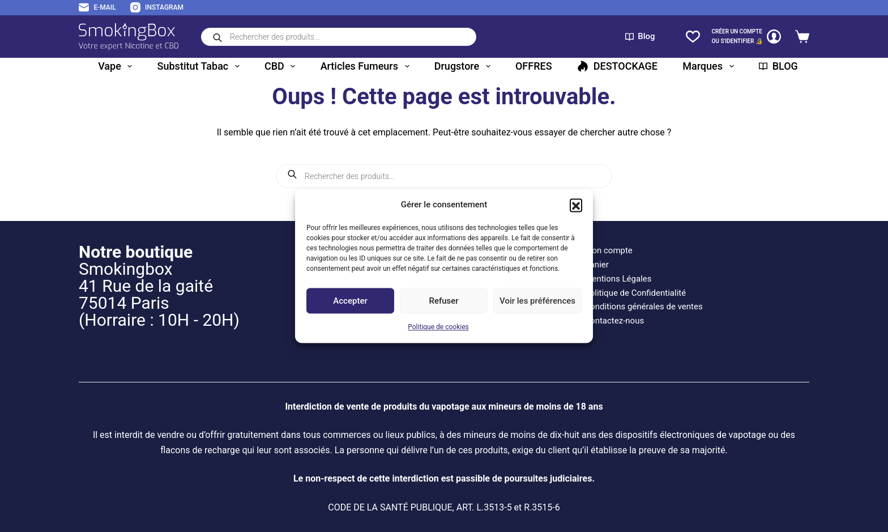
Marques (710, 66)
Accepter (350, 301)
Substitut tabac (200, 66)
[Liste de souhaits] (693, 36)
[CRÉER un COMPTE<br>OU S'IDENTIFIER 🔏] (746, 36)
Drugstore (464, 66)
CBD (282, 66)
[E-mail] (97, 8)
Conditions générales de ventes (643, 306)
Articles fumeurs (367, 66)
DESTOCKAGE (617, 66)
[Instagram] (156, 8)
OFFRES (533, 66)
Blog (640, 36)
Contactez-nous (614, 321)
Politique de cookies (438, 327)
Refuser (443, 301)
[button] (576, 204)
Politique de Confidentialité (635, 293)
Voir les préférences (537, 301)
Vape (117, 66)
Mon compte (608, 250)
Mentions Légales (617, 279)
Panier (596, 264)
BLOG (778, 66)
